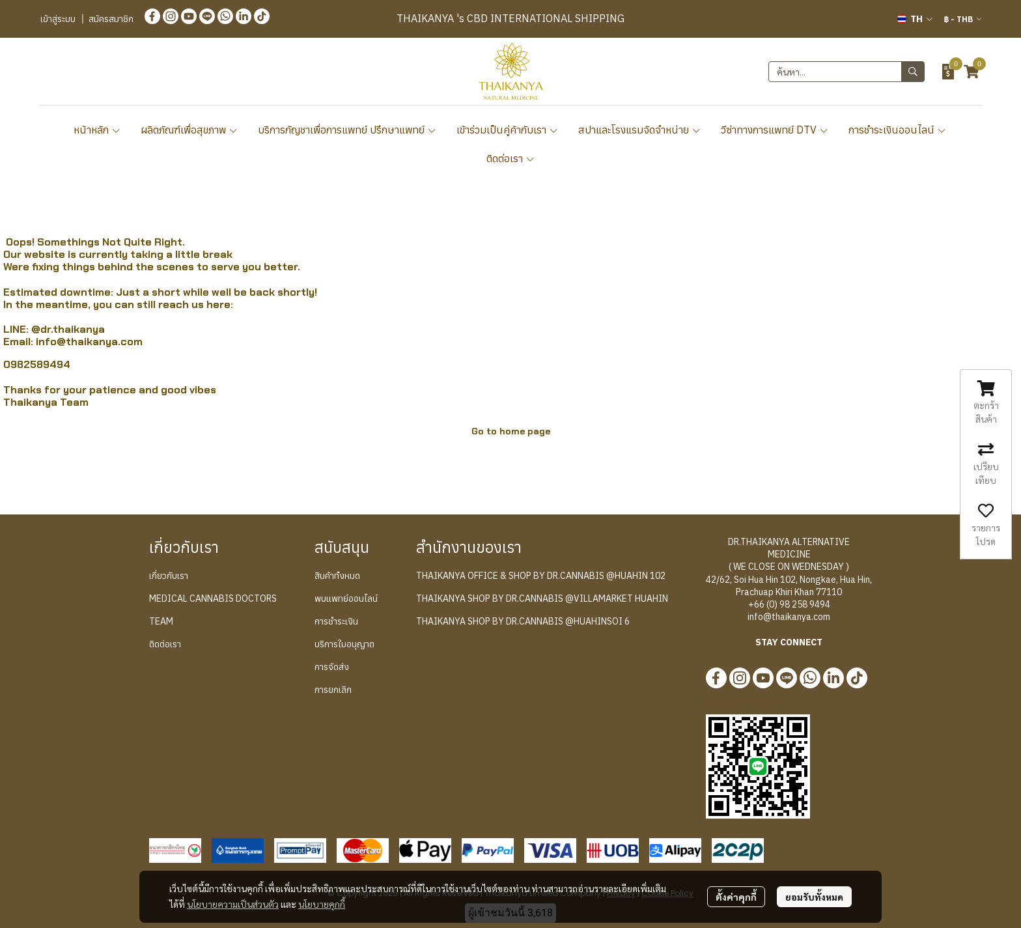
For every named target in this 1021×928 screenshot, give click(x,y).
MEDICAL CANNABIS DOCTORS (213, 598)
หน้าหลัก (97, 129)
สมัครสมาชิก (111, 19)
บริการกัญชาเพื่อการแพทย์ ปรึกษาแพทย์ (347, 129)
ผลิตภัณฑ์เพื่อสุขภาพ (189, 129)
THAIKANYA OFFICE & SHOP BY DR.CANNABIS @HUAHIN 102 (540, 576)
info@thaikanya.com (89, 341)
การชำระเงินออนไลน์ (897, 129)
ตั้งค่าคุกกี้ (736, 897)
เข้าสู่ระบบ (58, 19)
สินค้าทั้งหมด (337, 576)
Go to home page (510, 431)
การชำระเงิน (336, 621)
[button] (915, 19)
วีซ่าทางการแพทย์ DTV (775, 129)
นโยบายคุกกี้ (321, 904)
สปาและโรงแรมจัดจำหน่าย (639, 129)
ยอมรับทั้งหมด (814, 897)
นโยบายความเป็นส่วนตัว (233, 904)
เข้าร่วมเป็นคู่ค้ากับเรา (507, 129)
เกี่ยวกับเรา (168, 576)
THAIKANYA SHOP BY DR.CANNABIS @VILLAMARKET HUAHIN (542, 598)
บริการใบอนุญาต (344, 644)
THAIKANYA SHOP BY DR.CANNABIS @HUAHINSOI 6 (523, 621)
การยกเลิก (333, 690)
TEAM (161, 621)
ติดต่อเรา (510, 158)
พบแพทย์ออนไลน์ (346, 598)
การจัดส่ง (332, 667)
